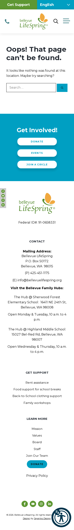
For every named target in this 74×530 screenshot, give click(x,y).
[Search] (62, 88)
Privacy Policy (37, 476)
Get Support (18, 5)
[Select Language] (55, 4)
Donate (37, 141)
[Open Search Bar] (55, 21)
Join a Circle (37, 164)
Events (37, 152)
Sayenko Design (42, 518)
